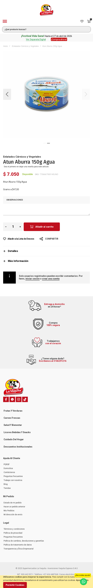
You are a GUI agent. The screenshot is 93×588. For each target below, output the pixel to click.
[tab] (46, 251)
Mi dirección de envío (13, 514)
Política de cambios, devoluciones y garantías (24, 541)
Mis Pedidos (9, 511)
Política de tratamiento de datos (18, 545)
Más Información (18, 261)
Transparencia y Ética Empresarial (18, 549)
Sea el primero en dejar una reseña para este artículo (26, 167)
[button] (7, 94)
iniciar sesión (32, 278)
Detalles (13, 251)
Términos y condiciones (14, 529)
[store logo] (46, 10)
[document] (46, 581)
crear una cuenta (51, 278)
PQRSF (6, 464)
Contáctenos (9, 472)
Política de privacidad (13, 533)
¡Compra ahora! (59, 39)
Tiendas (7, 488)
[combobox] (46, 29)
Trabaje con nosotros (13, 480)
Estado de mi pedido (12, 503)
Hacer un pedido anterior (14, 507)
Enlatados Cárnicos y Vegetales (25, 46)
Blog (6, 484)
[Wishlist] (82, 21)
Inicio (5, 46)
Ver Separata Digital (36, 39)
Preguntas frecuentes (13, 476)
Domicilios (8, 468)
